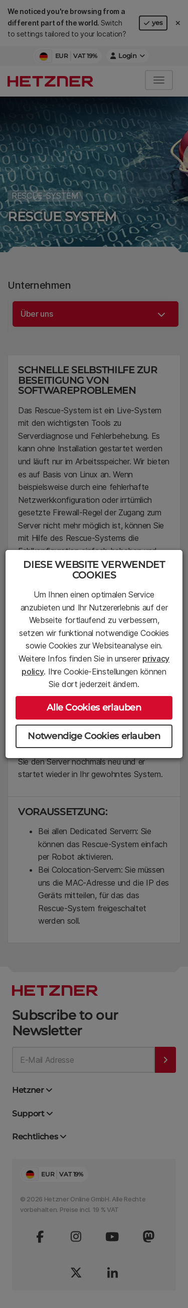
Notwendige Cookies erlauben (94, 736)
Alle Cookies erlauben (94, 707)
